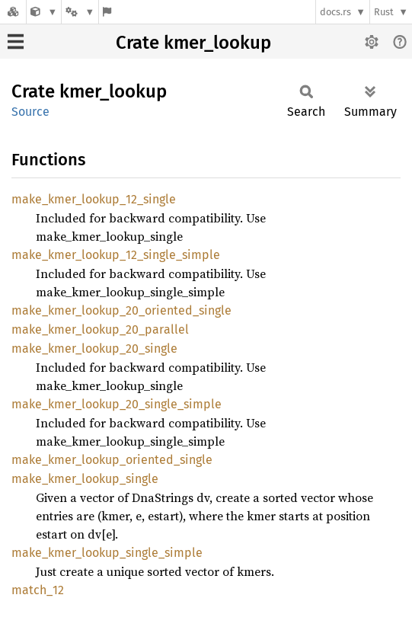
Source (30, 111)
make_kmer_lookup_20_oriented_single (121, 310)
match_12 (37, 590)
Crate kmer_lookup (193, 42)
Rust (384, 12)
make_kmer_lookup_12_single (93, 199)
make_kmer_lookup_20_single (94, 348)
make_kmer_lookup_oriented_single (111, 460)
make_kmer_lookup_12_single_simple (115, 255)
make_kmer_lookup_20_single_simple (116, 404)
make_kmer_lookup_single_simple (107, 552)
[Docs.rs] (13, 12)
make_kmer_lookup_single (84, 479)
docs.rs (335, 12)
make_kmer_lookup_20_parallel (100, 329)
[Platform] (80, 12)
